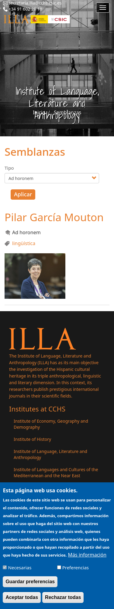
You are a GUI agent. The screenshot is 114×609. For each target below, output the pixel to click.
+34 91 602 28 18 (25, 9)
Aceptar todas (21, 601)
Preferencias (75, 572)
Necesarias (20, 572)
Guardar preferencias (30, 585)
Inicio (39, 112)
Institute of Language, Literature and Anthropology (50, 454)
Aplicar (23, 194)
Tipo (9, 168)
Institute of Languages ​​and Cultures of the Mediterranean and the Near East (56, 472)
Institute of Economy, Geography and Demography (51, 424)
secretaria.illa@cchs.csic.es (35, 3)
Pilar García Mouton (54, 217)
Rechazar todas (63, 601)
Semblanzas (67, 112)
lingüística (23, 243)
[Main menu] (102, 7)
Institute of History (32, 439)
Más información (87, 559)
